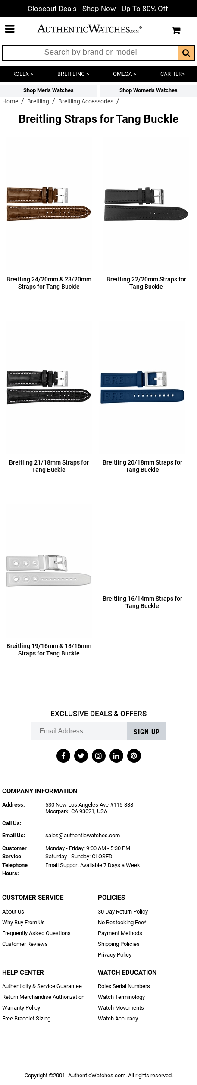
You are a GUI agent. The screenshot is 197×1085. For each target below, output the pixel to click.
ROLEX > (22, 74)
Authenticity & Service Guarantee (42, 986)
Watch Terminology (121, 997)
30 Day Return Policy (123, 911)
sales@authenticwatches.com (82, 835)
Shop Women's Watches (148, 90)
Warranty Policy (21, 1007)
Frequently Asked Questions (36, 933)
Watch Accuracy (118, 1018)
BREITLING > (73, 74)
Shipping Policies (119, 944)
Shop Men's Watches (48, 90)
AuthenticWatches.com (96, 28)
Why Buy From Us (23, 922)
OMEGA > (124, 74)
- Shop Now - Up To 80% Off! (99, 8)
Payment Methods (120, 933)
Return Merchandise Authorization (43, 997)
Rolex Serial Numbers (124, 986)
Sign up (147, 732)
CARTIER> (172, 74)
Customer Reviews (25, 944)
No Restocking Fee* (122, 922)
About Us (13, 911)
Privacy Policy (114, 954)
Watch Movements (121, 1007)
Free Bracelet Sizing (26, 1018)
